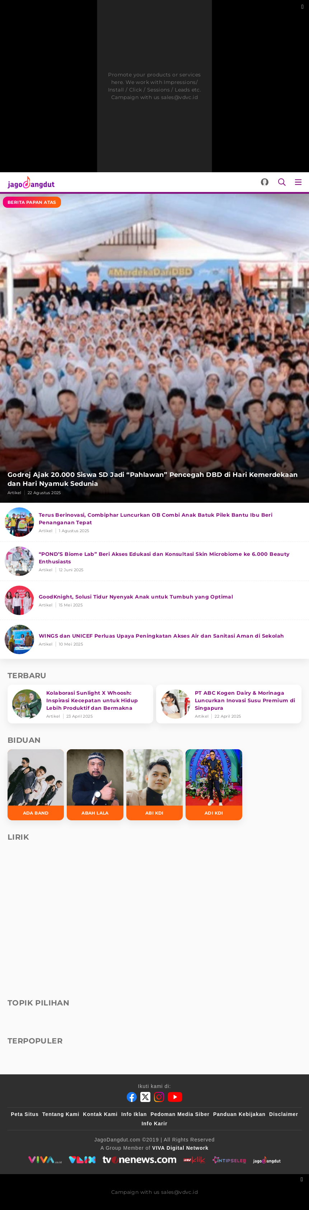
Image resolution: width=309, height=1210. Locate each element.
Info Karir (154, 1123)
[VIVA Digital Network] (180, 1148)
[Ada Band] (36, 784)
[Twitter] (145, 1097)
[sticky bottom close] (302, 1178)
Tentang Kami (61, 1114)
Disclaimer (283, 1114)
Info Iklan (134, 1114)
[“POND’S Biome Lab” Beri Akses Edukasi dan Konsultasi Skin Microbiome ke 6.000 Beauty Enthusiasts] (154, 561)
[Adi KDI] (214, 784)
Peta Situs (25, 1114)
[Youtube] (175, 1097)
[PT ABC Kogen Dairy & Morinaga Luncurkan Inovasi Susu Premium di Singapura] (229, 704)
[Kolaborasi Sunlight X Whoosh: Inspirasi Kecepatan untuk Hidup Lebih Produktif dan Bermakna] (80, 704)
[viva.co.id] (45, 1159)
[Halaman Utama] (29, 182)
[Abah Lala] (95, 784)
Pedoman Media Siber (179, 1114)
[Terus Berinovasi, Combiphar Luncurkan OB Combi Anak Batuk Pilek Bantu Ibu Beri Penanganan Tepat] (154, 522)
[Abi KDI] (154, 784)
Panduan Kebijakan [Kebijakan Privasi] (239, 1114)
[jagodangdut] (267, 1159)
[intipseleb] (229, 1159)
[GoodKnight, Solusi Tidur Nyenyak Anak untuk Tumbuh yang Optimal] (154, 600)
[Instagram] (159, 1097)
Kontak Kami (100, 1114)
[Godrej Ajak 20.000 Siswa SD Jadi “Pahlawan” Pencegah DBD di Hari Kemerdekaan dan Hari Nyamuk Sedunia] (154, 348)
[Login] (264, 182)
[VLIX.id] (82, 1159)
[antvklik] (194, 1159)
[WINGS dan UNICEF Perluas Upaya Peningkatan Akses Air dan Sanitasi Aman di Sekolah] (154, 639)
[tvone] (139, 1159)
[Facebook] (132, 1097)
